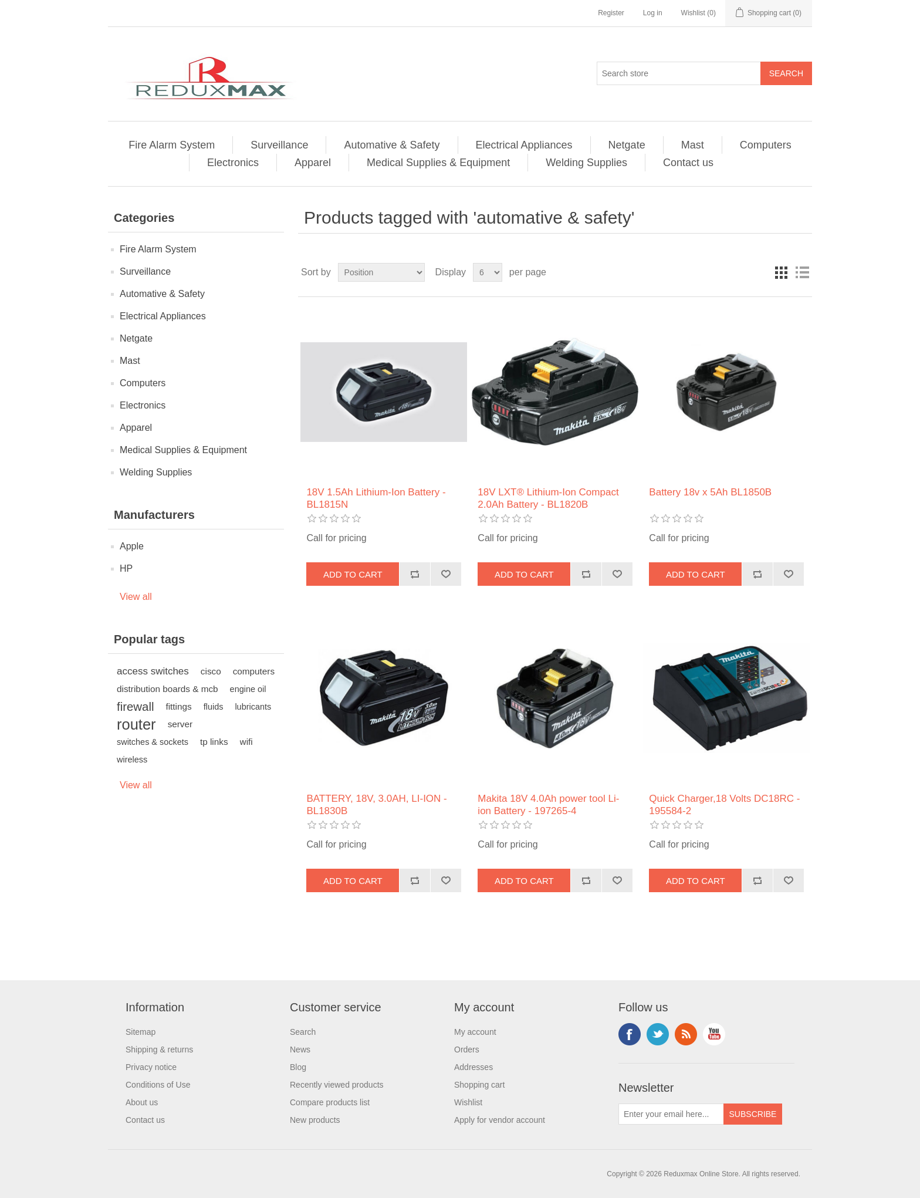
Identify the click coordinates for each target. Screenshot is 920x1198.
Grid (781, 272)
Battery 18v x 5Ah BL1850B (710, 492)
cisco (211, 671)
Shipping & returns (159, 1049)
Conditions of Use (158, 1084)
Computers (766, 145)
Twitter (658, 1034)
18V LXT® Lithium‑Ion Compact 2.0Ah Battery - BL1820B (548, 498)
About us (142, 1102)
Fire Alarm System (171, 145)
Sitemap (140, 1032)
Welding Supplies (586, 162)
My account (475, 1032)
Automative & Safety (391, 145)
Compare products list (330, 1102)
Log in (652, 13)
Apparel (313, 162)
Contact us (688, 162)
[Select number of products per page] (487, 272)
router (136, 724)
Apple (132, 546)
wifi (246, 742)
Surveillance (279, 145)
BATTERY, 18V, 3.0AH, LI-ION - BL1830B (376, 804)
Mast (692, 145)
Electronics (233, 162)
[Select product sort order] (381, 272)
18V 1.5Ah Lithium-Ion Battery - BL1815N (375, 498)
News (300, 1049)
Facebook (629, 1034)
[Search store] (679, 73)
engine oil (248, 689)
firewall (135, 706)
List (802, 272)
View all (136, 597)
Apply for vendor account (499, 1120)
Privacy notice (151, 1067)
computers (254, 671)
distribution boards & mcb (167, 689)
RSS (686, 1034)
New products (315, 1120)
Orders (466, 1049)
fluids (214, 706)
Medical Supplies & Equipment (438, 162)
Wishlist (468, 1102)
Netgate (626, 145)
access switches (153, 671)
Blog (298, 1067)
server (180, 724)
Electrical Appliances (524, 145)
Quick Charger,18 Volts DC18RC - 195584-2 (724, 804)
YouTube (714, 1034)
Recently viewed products (337, 1084)
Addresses (473, 1067)
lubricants (253, 706)
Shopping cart (479, 1084)
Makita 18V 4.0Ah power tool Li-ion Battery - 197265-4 (548, 804)
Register (611, 13)
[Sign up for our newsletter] (671, 1114)
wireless (132, 759)
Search (303, 1032)
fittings (178, 706)
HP (126, 568)
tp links (214, 742)
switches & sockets (152, 742)
